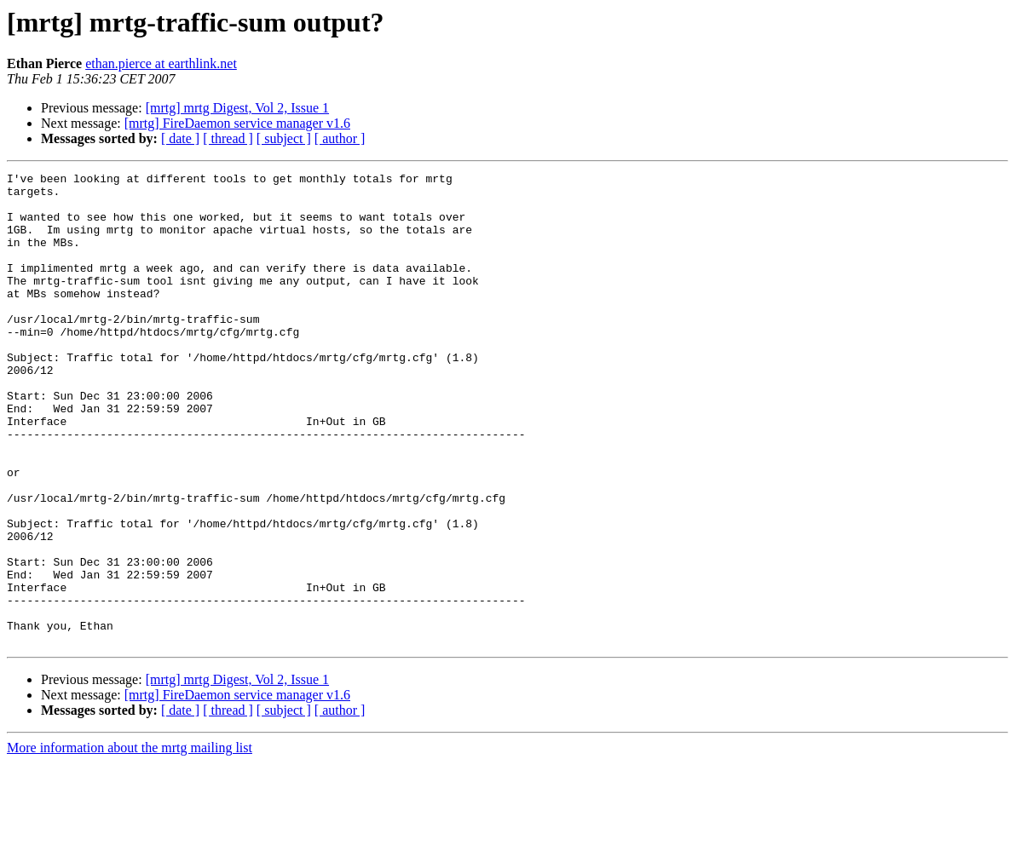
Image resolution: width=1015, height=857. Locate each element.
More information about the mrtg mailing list (129, 842)
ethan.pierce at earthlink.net (161, 63)
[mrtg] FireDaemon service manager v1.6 (237, 123)
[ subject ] (284, 138)
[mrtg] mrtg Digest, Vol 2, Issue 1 (237, 108)
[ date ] (180, 138)
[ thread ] (228, 138)
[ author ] (340, 138)
